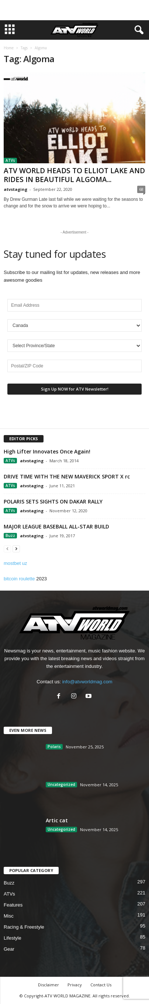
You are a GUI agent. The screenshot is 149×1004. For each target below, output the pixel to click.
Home (9, 47)
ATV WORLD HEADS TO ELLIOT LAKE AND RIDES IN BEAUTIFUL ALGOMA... (74, 175)
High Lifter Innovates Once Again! (47, 451)
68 (141, 189)
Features (13, 905)
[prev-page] (7, 548)
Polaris (54, 746)
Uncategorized (61, 784)
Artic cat (57, 820)
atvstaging (15, 189)
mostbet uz (15, 563)
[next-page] (16, 548)
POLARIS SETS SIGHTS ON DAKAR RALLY (53, 501)
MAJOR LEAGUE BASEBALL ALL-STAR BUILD (56, 526)
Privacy (74, 984)
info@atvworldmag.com (87, 681)
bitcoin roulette (19, 578)
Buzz (10, 535)
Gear (9, 949)
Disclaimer (48, 984)
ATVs (10, 160)
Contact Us (100, 984)
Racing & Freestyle (24, 927)
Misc (9, 916)
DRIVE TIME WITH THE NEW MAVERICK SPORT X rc (67, 476)
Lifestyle (12, 938)
